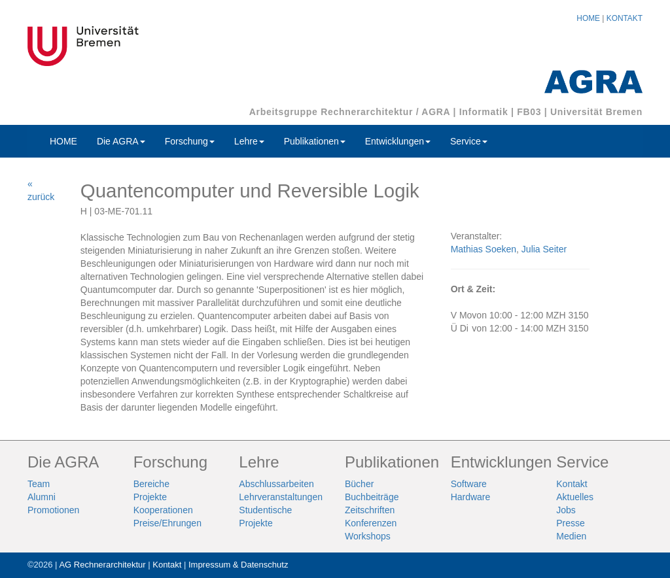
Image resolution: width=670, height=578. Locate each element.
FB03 (529, 112)
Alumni (41, 497)
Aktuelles (574, 497)
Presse (570, 523)
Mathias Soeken (483, 249)
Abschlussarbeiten (276, 484)
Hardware (471, 497)
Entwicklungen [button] (398, 141)
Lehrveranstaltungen (281, 497)
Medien (571, 536)
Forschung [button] (190, 141)
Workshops (368, 536)
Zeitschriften (370, 510)
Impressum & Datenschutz (238, 565)
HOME (588, 18)
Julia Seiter (544, 249)
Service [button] (468, 141)
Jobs (566, 510)
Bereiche (151, 484)
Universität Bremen (596, 112)
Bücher (359, 484)
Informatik (483, 112)
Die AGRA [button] (121, 141)
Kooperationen (163, 510)
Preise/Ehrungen (167, 523)
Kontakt (571, 484)
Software (469, 484)
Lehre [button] (249, 141)
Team (38, 484)
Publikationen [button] (314, 141)
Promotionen (53, 510)
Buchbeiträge (372, 497)
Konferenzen (371, 523)
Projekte (150, 497)
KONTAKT (625, 18)
